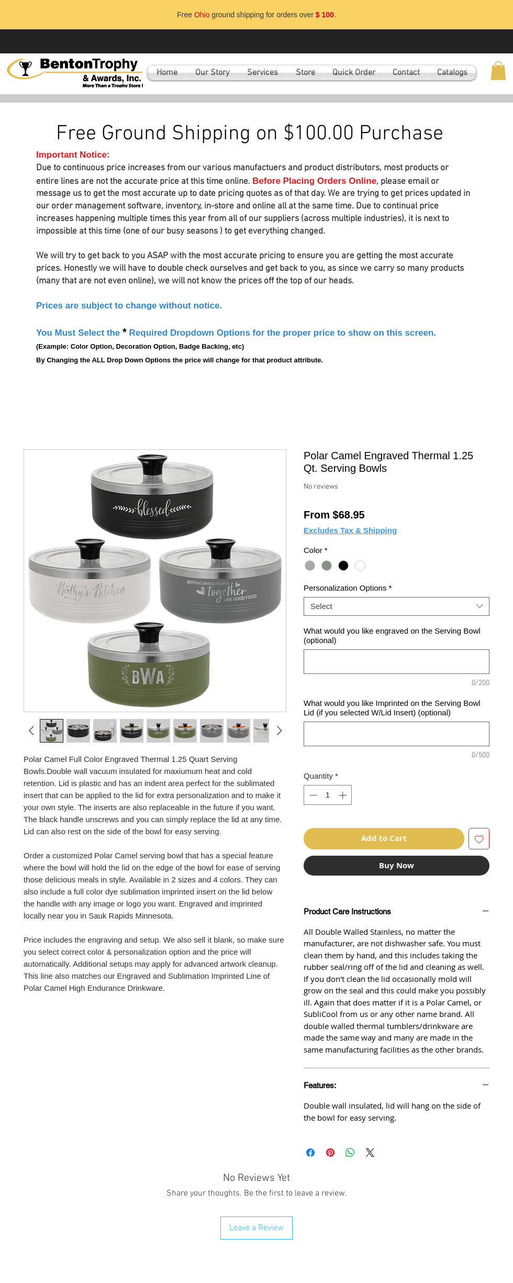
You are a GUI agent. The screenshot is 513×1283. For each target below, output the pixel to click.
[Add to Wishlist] (479, 838)
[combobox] (396, 606)
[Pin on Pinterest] (330, 1152)
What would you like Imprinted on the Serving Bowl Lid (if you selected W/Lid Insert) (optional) (392, 708)
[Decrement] (312, 795)
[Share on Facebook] (310, 1152)
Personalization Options (348, 587)
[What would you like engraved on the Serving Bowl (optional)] (396, 661)
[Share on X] (370, 1152)
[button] (498, 70)
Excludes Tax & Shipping (350, 530)
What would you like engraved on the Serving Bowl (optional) (392, 635)
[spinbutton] (328, 795)
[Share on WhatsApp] (350, 1152)
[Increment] (344, 795)
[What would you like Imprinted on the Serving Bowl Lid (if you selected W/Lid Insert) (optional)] (396, 734)
